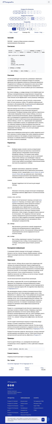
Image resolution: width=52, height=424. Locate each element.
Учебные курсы (24, 403)
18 (11, 18)
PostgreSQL (27, 22)
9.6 (39, 12)
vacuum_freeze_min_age (36, 171)
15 (20, 12)
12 (30, 12)
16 (17, 12)
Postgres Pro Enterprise (27, 9)
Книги (22, 405)
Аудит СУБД (37, 405)
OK (43, 419)
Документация (24, 401)
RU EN (22, 29)
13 (27, 12)
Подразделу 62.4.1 (13, 287)
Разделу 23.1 (37, 333)
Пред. (11, 32)
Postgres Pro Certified (12, 403)
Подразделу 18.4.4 (38, 327)
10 (36, 12)
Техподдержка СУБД (39, 401)
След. (40, 32)
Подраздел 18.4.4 (18, 361)
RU (14, 29)
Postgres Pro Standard (27, 15)
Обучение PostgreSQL (26, 415)
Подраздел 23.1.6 (28, 361)
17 (14, 12)
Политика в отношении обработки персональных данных (14, 393)
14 (23, 12)
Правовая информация (12, 391)
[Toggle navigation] (49, 2)
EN (18, 29)
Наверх (16, 32)
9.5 (43, 18)
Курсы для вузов (24, 412)
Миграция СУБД (37, 403)
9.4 (44, 25)
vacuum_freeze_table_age (18, 173)
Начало (36, 32)
